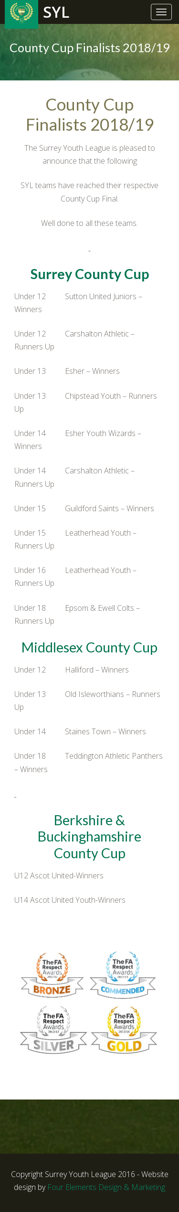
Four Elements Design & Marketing (106, 1187)
